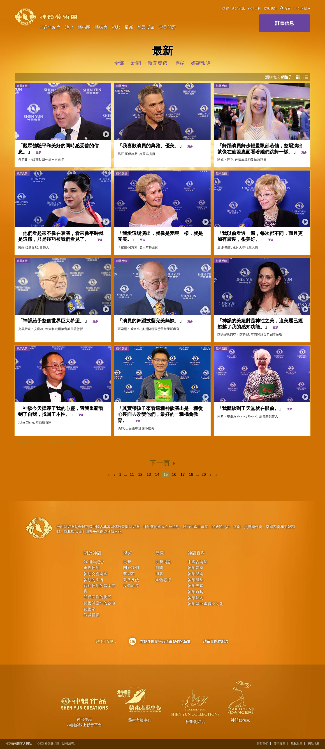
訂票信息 (284, 23)
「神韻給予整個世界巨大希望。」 (58, 320)
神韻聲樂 (196, 574)
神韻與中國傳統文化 (205, 604)
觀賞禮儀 (92, 615)
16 (174, 474)
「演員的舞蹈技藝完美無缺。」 (155, 320)
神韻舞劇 (196, 598)
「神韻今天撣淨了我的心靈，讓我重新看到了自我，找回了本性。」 (60, 411)
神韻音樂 (196, 568)
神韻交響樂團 (95, 574)
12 (140, 474)
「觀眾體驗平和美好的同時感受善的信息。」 (58, 148)
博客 (159, 574)
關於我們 (131, 568)
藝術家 (101, 27)
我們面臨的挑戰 (97, 597)
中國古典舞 (198, 562)
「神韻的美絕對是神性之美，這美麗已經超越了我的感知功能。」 (260, 323)
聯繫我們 (270, 8)
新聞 (160, 553)
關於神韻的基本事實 (100, 588)
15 (166, 474)
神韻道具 (196, 592)
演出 (69, 27)
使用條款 (280, 743)
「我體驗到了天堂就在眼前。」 (254, 408)
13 (148, 474)
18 (191, 474)
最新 (129, 27)
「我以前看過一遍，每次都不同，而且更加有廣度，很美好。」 (260, 236)
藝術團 (84, 27)
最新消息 (163, 562)
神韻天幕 (196, 586)
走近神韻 (92, 568)
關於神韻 (93, 553)
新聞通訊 (238, 8)
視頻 (116, 27)
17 (183, 474)
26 (204, 474)
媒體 (225, 8)
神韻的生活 (94, 580)
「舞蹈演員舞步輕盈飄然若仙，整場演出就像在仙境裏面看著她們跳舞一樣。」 (262, 148)
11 (132, 474)
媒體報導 (131, 586)
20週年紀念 (50, 27)
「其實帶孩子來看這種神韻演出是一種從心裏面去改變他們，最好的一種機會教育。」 (160, 414)
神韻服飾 (196, 580)
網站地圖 (314, 743)
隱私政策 (296, 743)
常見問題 (167, 27)
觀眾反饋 (146, 27)
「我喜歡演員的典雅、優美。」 (155, 145)
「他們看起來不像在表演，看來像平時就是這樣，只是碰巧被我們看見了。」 (60, 236)
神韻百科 (254, 8)
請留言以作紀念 (215, 641)
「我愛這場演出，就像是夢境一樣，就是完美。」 (160, 236)
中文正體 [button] (301, 8)
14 (157, 474)
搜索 (285, 8)
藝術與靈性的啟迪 (100, 603)
